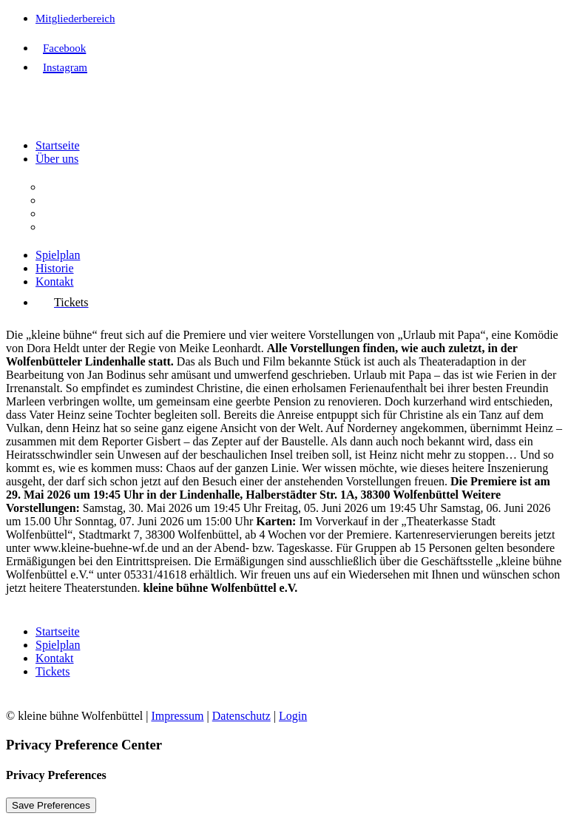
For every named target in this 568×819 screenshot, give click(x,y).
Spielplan (58, 255)
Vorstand (64, 213)
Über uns (57, 158)
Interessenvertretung (91, 226)
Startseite (58, 145)
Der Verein (68, 187)
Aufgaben (66, 200)
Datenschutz (241, 716)
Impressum (177, 716)
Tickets (53, 671)
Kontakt (55, 281)
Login (293, 716)
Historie (55, 268)
